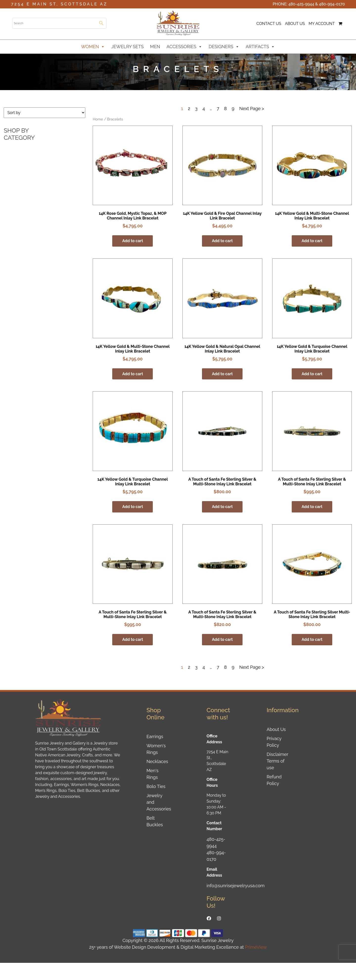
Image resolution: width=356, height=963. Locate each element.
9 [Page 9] (233, 108)
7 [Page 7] (218, 108)
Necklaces (157, 761)
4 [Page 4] (203, 108)
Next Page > (251, 108)
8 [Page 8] (225, 108)
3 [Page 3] (196, 108)
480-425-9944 (301, 4)
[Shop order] (44, 112)
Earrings (154, 736)
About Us (295, 23)
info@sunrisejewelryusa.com (236, 885)
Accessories (184, 47)
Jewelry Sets (127, 46)
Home (98, 119)
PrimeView (256, 947)
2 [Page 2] (189, 108)
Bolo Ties (155, 786)
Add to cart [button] (132, 240)
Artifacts (260, 47)
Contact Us (268, 23)
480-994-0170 (332, 4)
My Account (322, 23)
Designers (224, 47)
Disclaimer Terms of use (277, 761)
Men (155, 46)
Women (93, 47)
